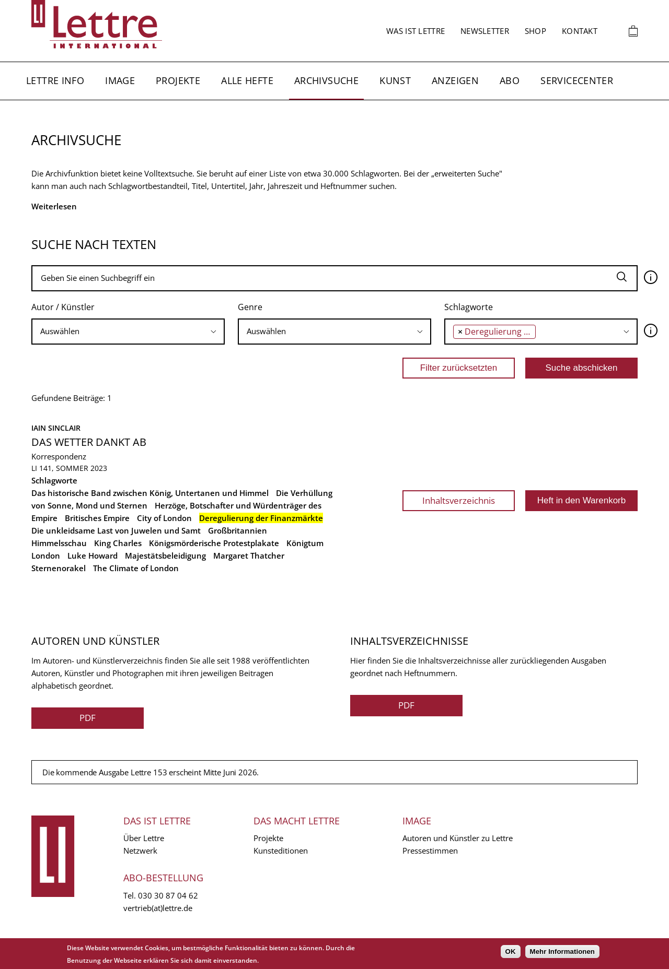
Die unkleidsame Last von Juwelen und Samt (116, 530)
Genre (250, 307)
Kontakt (579, 31)
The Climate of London (136, 568)
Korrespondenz (58, 456)
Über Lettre (143, 838)
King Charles (118, 543)
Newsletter (484, 31)
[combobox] (128, 331)
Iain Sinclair (55, 428)
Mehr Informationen (562, 951)
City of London (164, 518)
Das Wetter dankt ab (88, 442)
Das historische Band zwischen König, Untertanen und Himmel (150, 493)
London (45, 555)
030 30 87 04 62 (168, 895)
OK (510, 951)
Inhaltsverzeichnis (458, 500)
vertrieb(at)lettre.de (157, 908)
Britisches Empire (97, 518)
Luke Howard (92, 555)
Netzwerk (140, 850)
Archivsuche (326, 80)
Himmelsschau (59, 543)
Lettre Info (55, 80)
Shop (535, 31)
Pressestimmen (430, 850)
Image (120, 80)
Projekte (178, 80)
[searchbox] (128, 331)
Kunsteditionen (280, 850)
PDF (87, 718)
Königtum (305, 543)
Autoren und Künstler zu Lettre (457, 838)
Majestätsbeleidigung (165, 555)
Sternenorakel (58, 568)
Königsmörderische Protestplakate (214, 543)
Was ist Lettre (415, 31)
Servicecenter (576, 80)
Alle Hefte (247, 80)
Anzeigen (455, 80)
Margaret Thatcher (248, 555)
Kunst (395, 80)
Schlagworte (468, 307)
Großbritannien (237, 530)
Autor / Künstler (63, 307)
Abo (510, 80)
